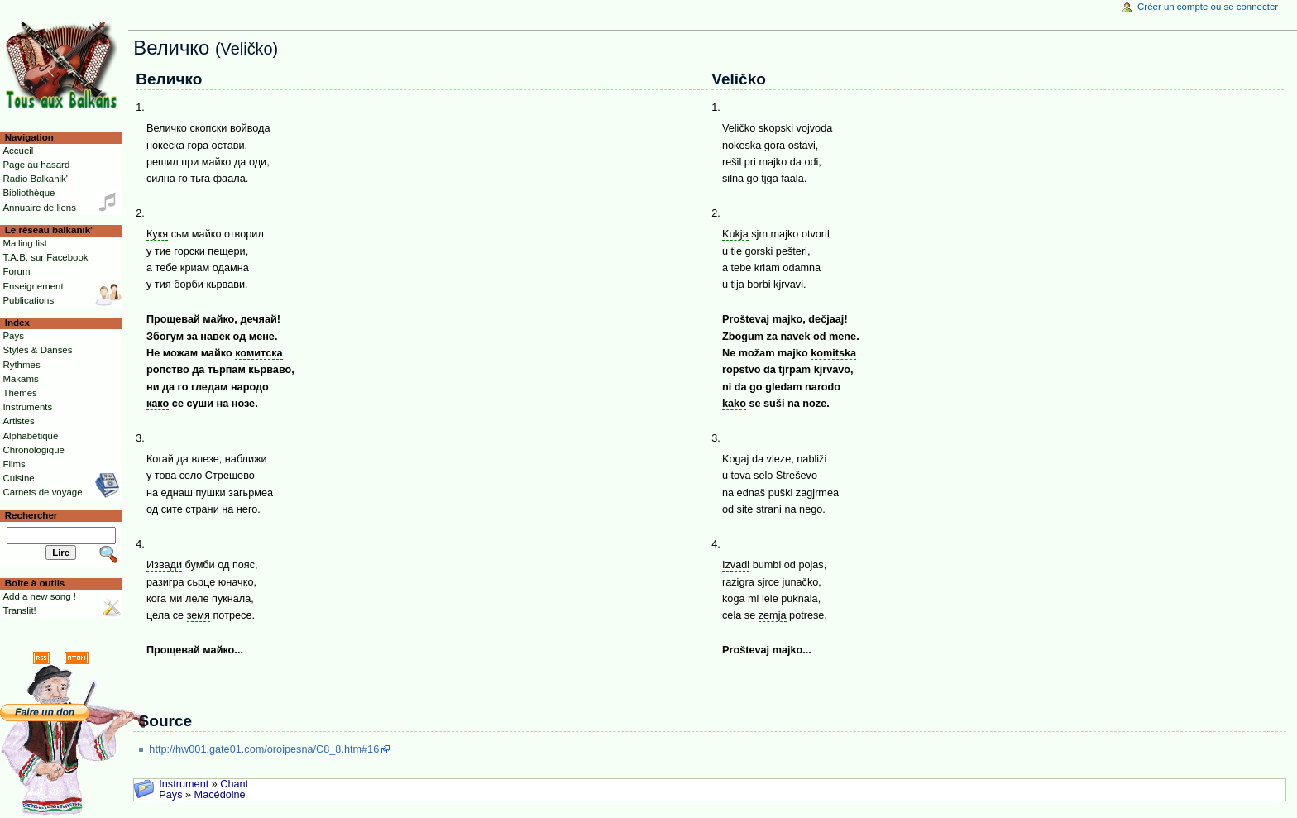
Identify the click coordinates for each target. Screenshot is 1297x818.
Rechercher (31, 515)
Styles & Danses (37, 350)
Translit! (19, 610)
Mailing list (24, 243)
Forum (16, 271)
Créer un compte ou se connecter (1207, 7)
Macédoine (220, 795)
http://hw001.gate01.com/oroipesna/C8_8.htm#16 (264, 749)
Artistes (18, 421)
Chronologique (33, 450)
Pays (170, 795)
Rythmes (21, 365)
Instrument (183, 784)
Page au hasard (35, 165)
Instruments (27, 407)
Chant (234, 784)
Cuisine (18, 478)
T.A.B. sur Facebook (45, 257)
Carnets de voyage (42, 492)
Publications (28, 300)
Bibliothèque (28, 193)
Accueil (17, 150)
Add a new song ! (39, 596)
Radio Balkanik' (35, 179)
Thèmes (19, 393)
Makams (20, 379)
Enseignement (32, 286)
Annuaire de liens (39, 208)
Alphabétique (30, 436)
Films (13, 464)
